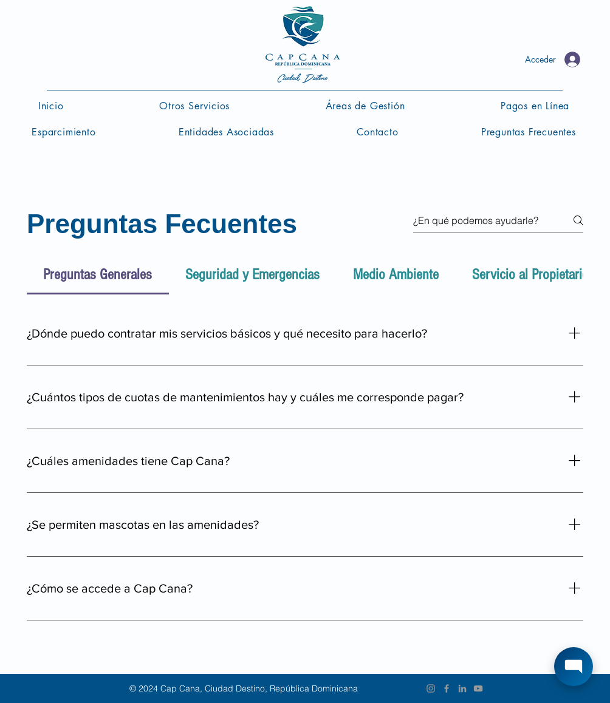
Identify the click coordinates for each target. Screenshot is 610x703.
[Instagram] (430, 688)
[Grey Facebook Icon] (446, 688)
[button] (365, 106)
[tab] (98, 275)
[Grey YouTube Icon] (478, 688)
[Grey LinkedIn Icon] (462, 688)
